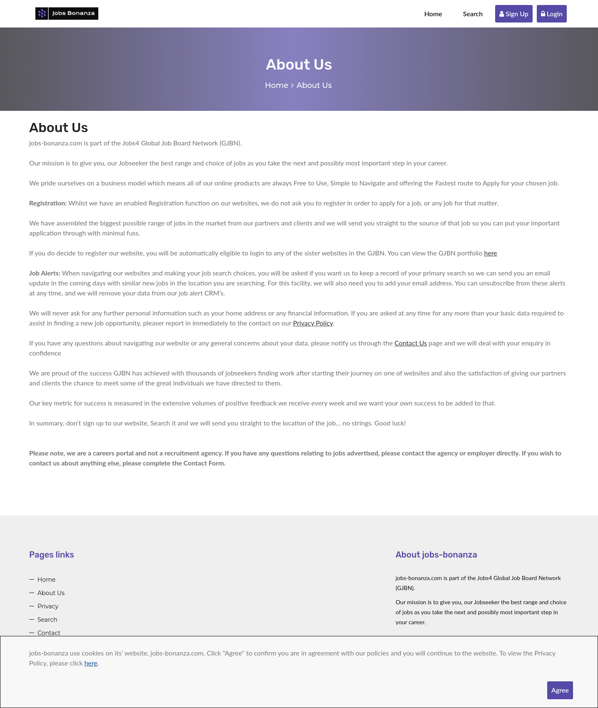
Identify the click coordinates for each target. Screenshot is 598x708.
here (91, 663)
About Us (51, 593)
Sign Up (513, 14)
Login (552, 14)
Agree (560, 690)
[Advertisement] (276, 607)
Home (433, 14)
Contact (48, 633)
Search (473, 14)
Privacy (47, 606)
